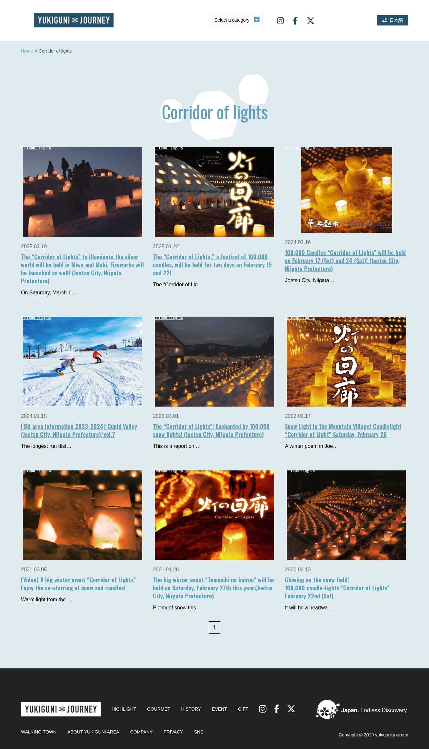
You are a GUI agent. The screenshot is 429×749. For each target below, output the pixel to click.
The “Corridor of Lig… (178, 284)
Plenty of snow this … (178, 607)
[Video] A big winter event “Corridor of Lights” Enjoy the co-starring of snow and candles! (78, 584)
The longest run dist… (46, 446)
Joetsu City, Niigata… (309, 280)
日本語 (396, 20)
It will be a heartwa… (309, 607)
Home (27, 51)
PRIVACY (173, 731)
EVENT (219, 709)
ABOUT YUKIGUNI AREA (93, 731)
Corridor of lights (36, 147)
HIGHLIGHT (124, 709)
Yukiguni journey (74, 20)
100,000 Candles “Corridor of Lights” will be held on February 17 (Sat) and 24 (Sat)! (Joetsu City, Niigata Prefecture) (345, 260)
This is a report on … (177, 446)
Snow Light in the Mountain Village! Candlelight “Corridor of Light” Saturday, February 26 (343, 430)
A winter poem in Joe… (311, 446)
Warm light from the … (46, 599)
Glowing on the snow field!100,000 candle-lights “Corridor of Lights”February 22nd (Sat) (337, 588)
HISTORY (191, 709)
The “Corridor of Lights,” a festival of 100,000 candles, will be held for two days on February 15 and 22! (212, 264)
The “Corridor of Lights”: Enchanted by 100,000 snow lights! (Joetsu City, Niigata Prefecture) (211, 430)
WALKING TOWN (38, 731)
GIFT (243, 709)
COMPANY (141, 731)
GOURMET (158, 709)
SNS (198, 731)
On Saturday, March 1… (48, 292)
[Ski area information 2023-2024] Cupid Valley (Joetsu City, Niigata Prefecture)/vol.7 (79, 430)
